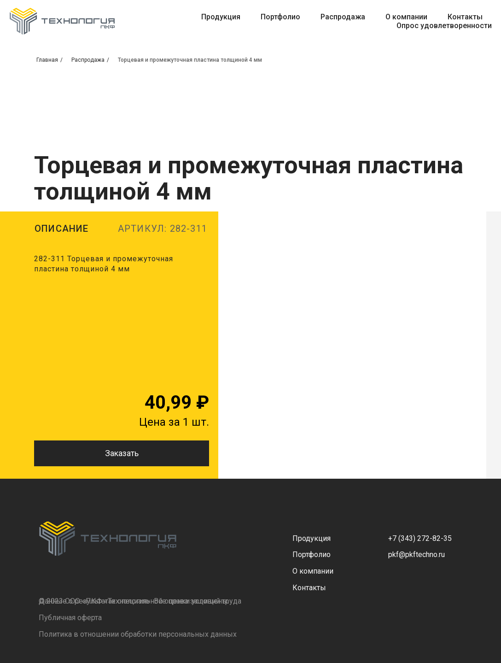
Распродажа (342, 16)
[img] (108, 539)
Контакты (465, 16)
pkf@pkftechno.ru (416, 554)
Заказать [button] (122, 453)
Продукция (220, 16)
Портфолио (280, 16)
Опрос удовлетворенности (444, 25)
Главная (47, 60)
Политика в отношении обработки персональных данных (138, 634)
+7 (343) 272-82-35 (420, 538)
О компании (406, 16)
